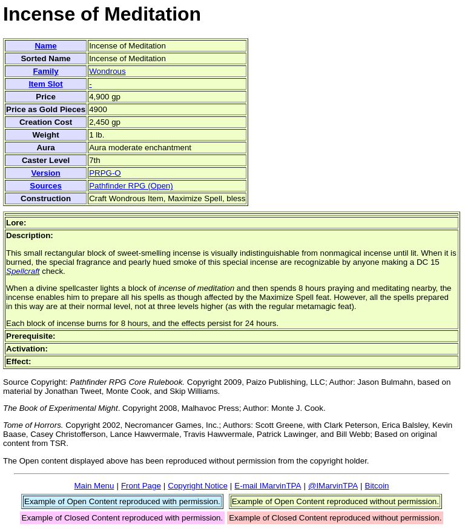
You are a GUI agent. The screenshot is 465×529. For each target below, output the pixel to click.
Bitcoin (377, 485)
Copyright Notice (198, 485)
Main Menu (94, 485)
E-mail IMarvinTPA (267, 485)
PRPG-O (105, 173)
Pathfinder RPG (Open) (131, 185)
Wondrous (107, 71)
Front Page (141, 485)
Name (45, 45)
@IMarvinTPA (333, 485)
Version (45, 173)
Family (45, 71)
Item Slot (45, 83)
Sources (46, 185)
